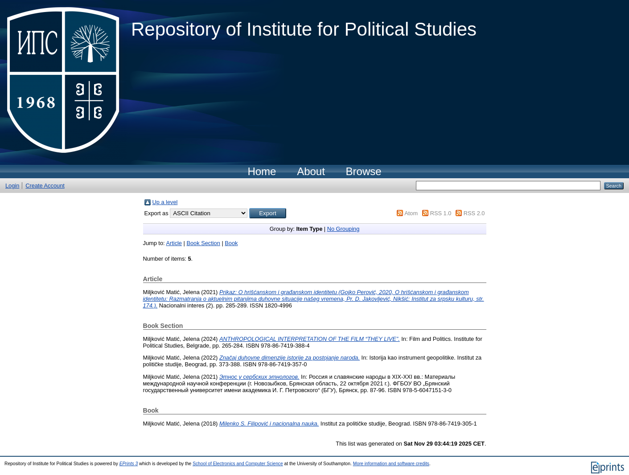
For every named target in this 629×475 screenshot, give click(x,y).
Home (261, 171)
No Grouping (343, 228)
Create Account (45, 185)
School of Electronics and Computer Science (238, 463)
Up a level (165, 202)
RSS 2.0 (474, 213)
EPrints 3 (128, 463)
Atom (411, 213)
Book (231, 243)
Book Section (203, 243)
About (311, 171)
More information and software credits (391, 463)
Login (12, 185)
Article (174, 243)
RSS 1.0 (441, 213)
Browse (364, 171)
